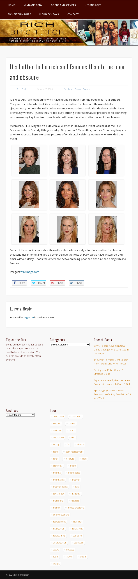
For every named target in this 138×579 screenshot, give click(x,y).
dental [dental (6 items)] (72, 430)
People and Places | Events (76, 89)
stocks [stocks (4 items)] (56, 549)
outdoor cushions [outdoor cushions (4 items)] (61, 514)
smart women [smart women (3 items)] (59, 542)
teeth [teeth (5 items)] (55, 556)
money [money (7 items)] (56, 507)
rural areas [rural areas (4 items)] (77, 528)
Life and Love (92, 5)
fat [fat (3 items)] (68, 444)
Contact (73, 14)
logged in (29, 317)
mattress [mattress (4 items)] (75, 500)
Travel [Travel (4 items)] (69, 556)
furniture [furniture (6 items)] (70, 458)
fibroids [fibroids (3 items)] (80, 444)
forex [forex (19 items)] (55, 458)
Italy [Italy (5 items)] (77, 486)
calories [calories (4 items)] (72, 423)
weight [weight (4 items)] (56, 563)
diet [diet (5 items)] (73, 437)
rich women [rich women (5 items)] (59, 528)
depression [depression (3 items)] (58, 437)
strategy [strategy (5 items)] (70, 549)
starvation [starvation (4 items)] (79, 542)
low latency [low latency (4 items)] (58, 493)
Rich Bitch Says (49, 14)
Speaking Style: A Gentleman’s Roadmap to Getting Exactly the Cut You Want (112, 394)
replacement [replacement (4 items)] (59, 521)
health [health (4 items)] (73, 465)
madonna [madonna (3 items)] (76, 493)
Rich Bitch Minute (19, 14)
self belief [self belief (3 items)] (77, 535)
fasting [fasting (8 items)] (56, 444)
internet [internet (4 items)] (76, 479)
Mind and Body (33, 5)
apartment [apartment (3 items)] (77, 416)
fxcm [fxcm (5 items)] (84, 458)
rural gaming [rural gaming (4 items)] (59, 535)
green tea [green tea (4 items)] (58, 465)
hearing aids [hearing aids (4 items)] (74, 472)
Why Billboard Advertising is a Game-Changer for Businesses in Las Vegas (111, 349)
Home (11, 5)
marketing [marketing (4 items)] (58, 500)
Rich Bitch (21, 89)
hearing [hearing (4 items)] (57, 472)
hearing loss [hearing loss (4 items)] (59, 479)
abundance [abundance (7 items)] (58, 416)
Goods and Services (63, 5)
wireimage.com (29, 272)
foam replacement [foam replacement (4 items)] (74, 451)
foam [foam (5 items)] (55, 451)
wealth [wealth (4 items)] (83, 556)
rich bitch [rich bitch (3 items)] (77, 521)
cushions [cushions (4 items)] (57, 430)
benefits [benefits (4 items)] (57, 423)
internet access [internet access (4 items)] (60, 486)
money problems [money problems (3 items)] (76, 507)
